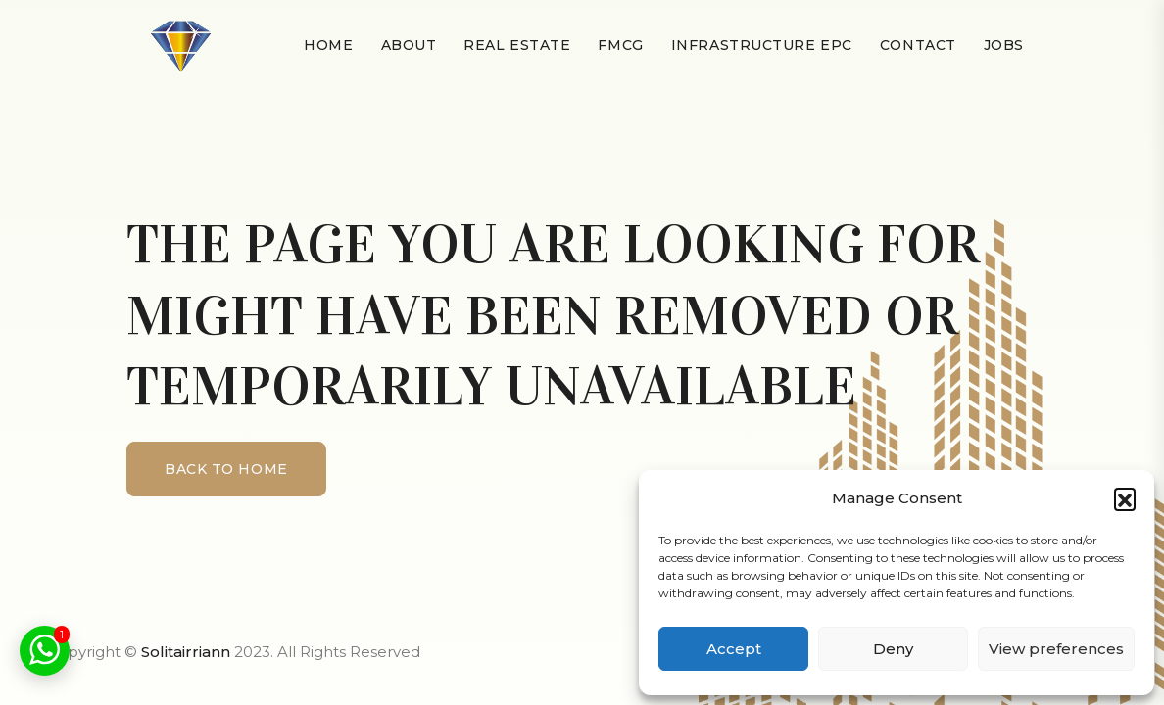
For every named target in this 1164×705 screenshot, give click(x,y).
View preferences (1056, 648)
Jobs (1004, 45)
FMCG (620, 45)
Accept (733, 648)
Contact (918, 45)
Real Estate (516, 45)
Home (328, 45)
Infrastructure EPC (761, 45)
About (409, 45)
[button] (1125, 498)
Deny (893, 648)
